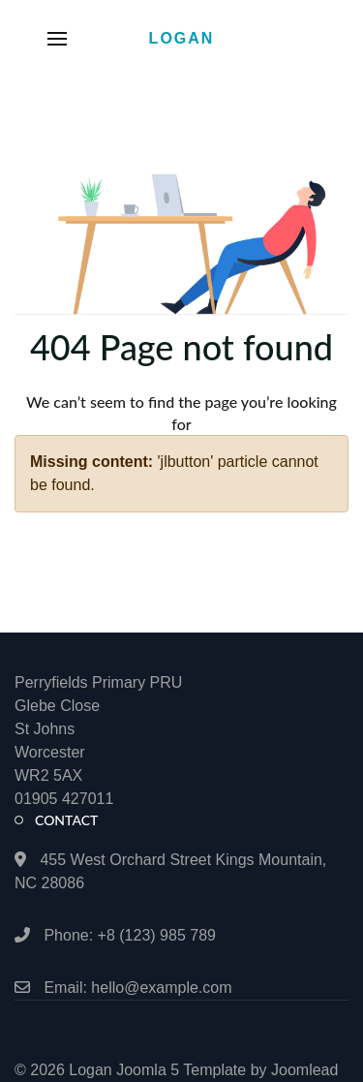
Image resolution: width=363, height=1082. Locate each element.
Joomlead (304, 1070)
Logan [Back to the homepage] (182, 38)
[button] (57, 38)
